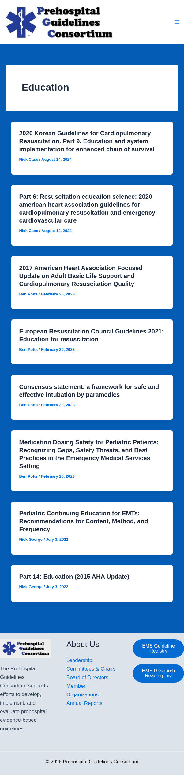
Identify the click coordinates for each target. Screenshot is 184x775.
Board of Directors (87, 677)
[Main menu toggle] (177, 22)
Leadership (79, 660)
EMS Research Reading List (158, 673)
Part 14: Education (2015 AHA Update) (74, 576)
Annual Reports (84, 703)
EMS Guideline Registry (158, 648)
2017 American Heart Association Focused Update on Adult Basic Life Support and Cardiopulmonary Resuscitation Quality (81, 276)
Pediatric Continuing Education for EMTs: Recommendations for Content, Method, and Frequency (83, 521)
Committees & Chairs (91, 669)
